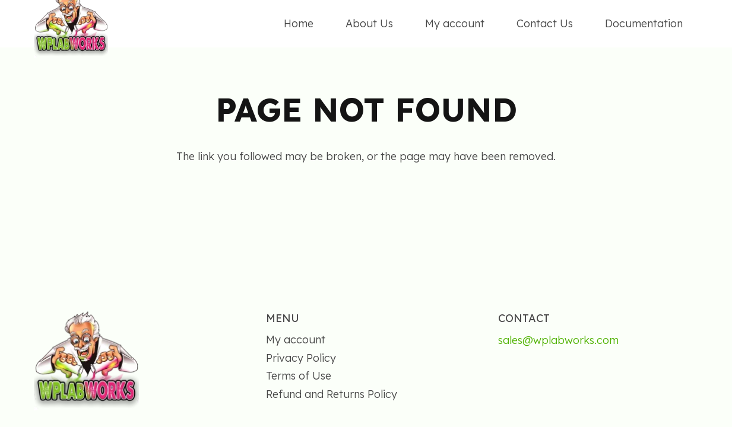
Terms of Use (298, 376)
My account (295, 339)
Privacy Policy (301, 358)
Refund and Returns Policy (331, 394)
